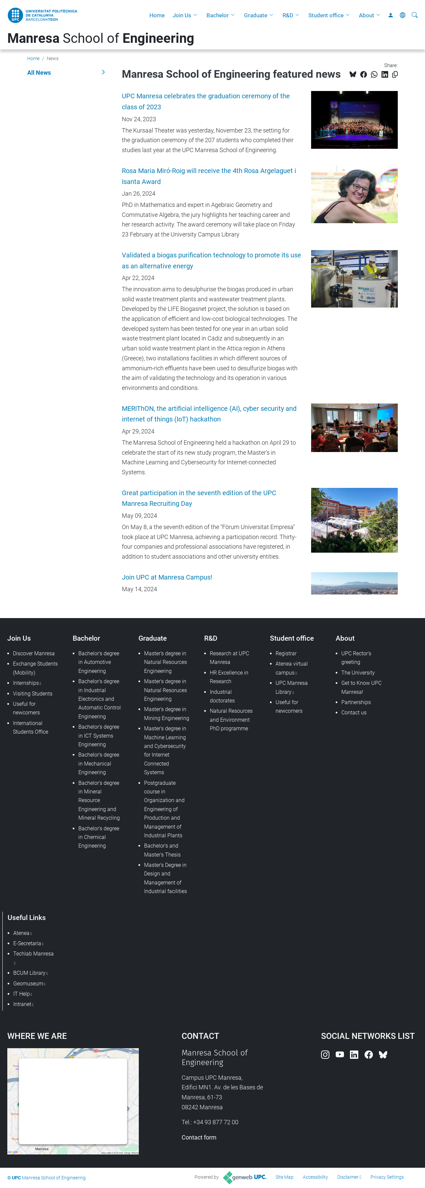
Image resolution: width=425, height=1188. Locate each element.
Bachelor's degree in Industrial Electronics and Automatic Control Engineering (99, 699)
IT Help (21, 994)
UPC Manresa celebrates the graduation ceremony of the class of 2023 (206, 101)
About (366, 15)
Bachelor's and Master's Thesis (162, 850)
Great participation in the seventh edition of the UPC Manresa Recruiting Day (199, 498)
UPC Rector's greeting (356, 657)
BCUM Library (29, 973)
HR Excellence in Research (229, 677)
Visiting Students (32, 693)
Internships (26, 683)
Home (157, 15)
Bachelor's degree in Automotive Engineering (98, 662)
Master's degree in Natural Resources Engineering (165, 662)
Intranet (22, 1004)
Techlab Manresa (33, 954)
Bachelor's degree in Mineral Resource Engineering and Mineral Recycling (99, 800)
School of (100, 38)
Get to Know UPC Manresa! (361, 687)
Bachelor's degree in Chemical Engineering (98, 837)
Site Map (285, 1177)
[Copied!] (395, 74)
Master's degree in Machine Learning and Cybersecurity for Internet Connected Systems (165, 750)
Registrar (286, 653)
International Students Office (30, 727)
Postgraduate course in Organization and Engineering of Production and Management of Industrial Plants (164, 809)
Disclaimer (348, 1177)
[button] (197, 15)
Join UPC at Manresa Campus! (167, 577)
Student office (326, 15)
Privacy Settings (387, 1177)
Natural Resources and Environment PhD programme (231, 720)
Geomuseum (28, 983)
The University (358, 673)
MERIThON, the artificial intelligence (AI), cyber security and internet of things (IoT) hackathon (209, 414)
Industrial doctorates (222, 696)
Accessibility (315, 1177)
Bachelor (218, 15)
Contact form (199, 1137)
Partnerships (356, 702)
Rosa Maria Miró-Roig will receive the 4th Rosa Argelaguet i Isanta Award (209, 176)
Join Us (182, 15)
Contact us (354, 712)
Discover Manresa (34, 653)
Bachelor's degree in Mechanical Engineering (98, 764)
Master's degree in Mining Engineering (166, 713)
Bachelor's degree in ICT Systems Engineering (98, 736)
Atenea (21, 933)
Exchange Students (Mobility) (35, 668)
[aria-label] (415, 15)
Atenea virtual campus (292, 668)
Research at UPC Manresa (229, 657)
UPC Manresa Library (292, 687)
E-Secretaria (27, 943)
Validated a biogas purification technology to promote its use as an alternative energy (211, 260)
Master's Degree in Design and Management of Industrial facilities (165, 878)
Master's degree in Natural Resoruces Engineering (165, 690)
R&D (288, 15)
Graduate (255, 15)
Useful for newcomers (26, 708)
